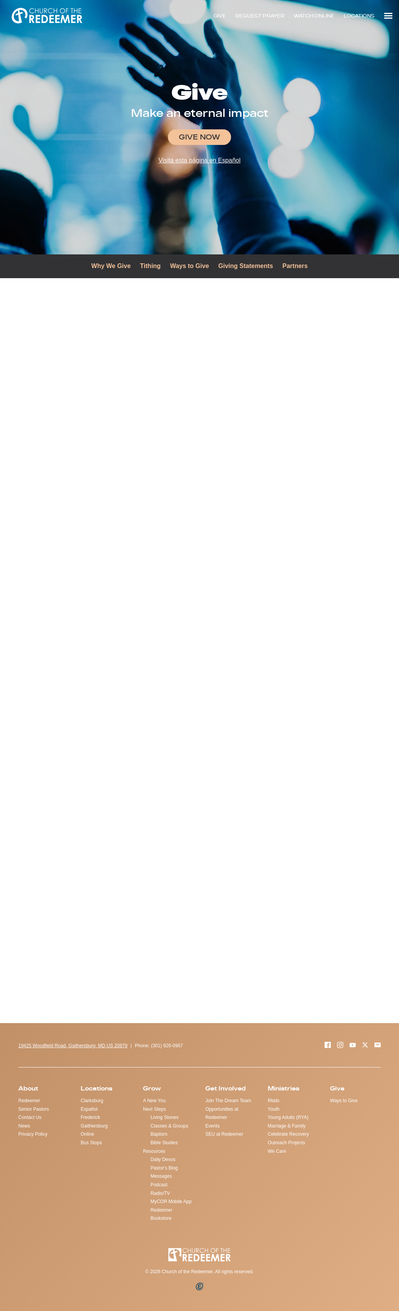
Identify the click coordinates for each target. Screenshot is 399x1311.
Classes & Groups (169, 1126)
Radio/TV (160, 1193)
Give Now (199, 136)
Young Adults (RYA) (288, 1117)
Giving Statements (245, 266)
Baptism (158, 1134)
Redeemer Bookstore (161, 1214)
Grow (152, 1088)
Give (337, 1088)
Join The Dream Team (228, 1100)
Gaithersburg (94, 1126)
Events (212, 1126)
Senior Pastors (33, 1109)
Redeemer (29, 1100)
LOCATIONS (359, 16)
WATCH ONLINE (314, 16)
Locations (96, 1088)
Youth (273, 1109)
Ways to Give (189, 266)
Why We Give (111, 266)
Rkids (273, 1100)
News (24, 1126)
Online (87, 1134)
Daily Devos (162, 1159)
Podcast (158, 1184)
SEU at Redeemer (224, 1134)
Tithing (150, 266)
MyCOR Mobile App (170, 1201)
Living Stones (164, 1117)
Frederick (90, 1117)
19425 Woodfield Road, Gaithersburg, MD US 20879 (72, 1045)
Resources (154, 1151)
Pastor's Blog (164, 1168)
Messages (161, 1176)
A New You (154, 1100)
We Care (277, 1151)
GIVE (220, 16)
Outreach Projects (286, 1142)
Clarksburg (92, 1100)
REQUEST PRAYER (259, 16)
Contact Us (29, 1117)
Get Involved (225, 1088)
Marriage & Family (286, 1126)
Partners (295, 266)
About (28, 1088)
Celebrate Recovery (288, 1134)
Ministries (283, 1088)
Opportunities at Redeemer (221, 1113)
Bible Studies (164, 1142)
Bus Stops (91, 1142)
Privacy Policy (33, 1134)
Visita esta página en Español (200, 160)
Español (89, 1109)
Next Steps (154, 1109)
